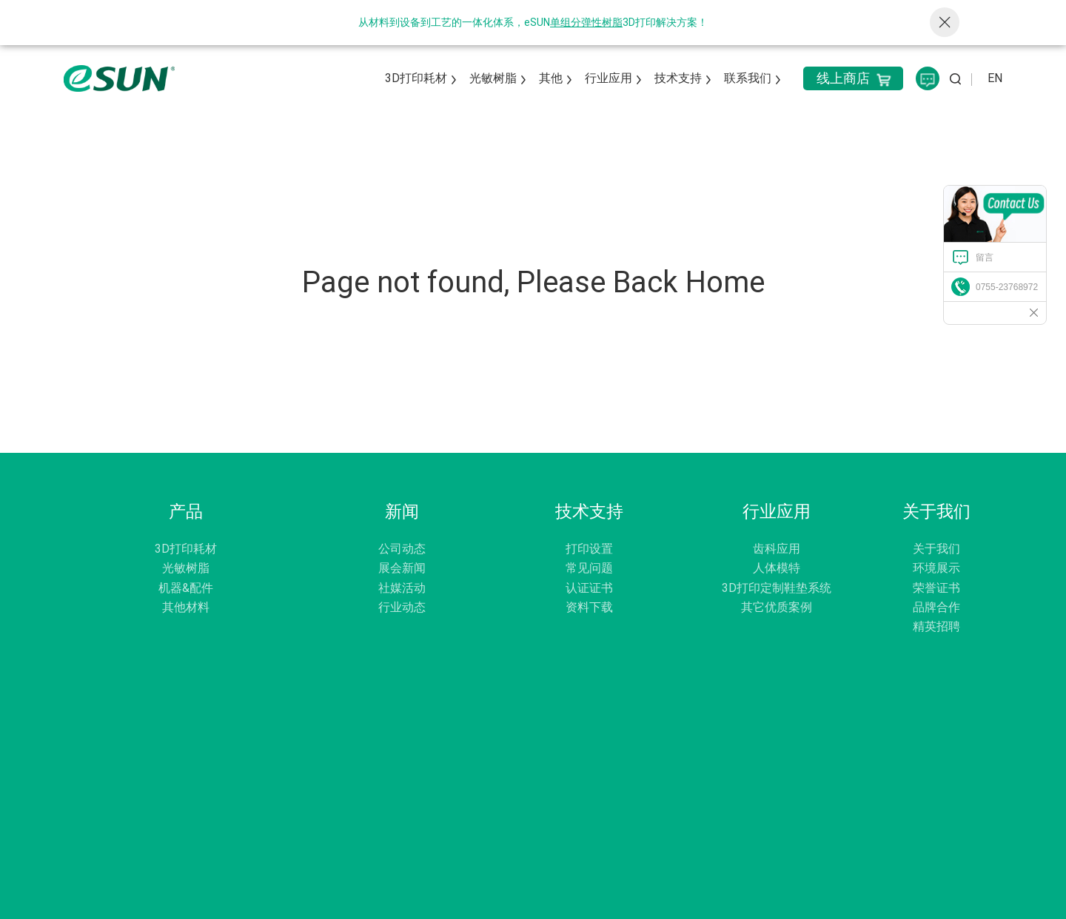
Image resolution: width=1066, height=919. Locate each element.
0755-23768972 (1007, 287)
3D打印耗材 (416, 78)
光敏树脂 (493, 78)
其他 (551, 78)
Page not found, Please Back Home (533, 282)
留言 (984, 257)
